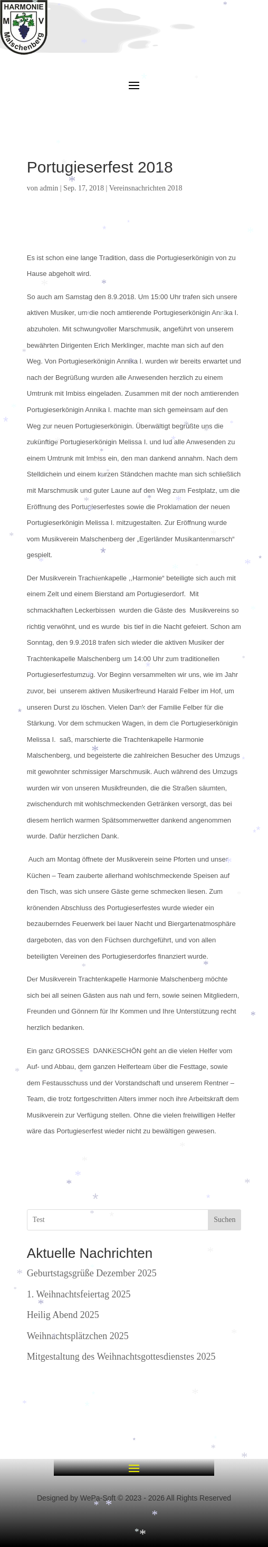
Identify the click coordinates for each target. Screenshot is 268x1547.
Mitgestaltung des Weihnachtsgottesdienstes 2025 (121, 1356)
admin (49, 188)
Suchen (224, 1220)
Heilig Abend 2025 (63, 1315)
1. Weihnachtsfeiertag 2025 (79, 1294)
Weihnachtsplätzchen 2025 (78, 1336)
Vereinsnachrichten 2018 (146, 188)
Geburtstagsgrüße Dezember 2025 (92, 1273)
